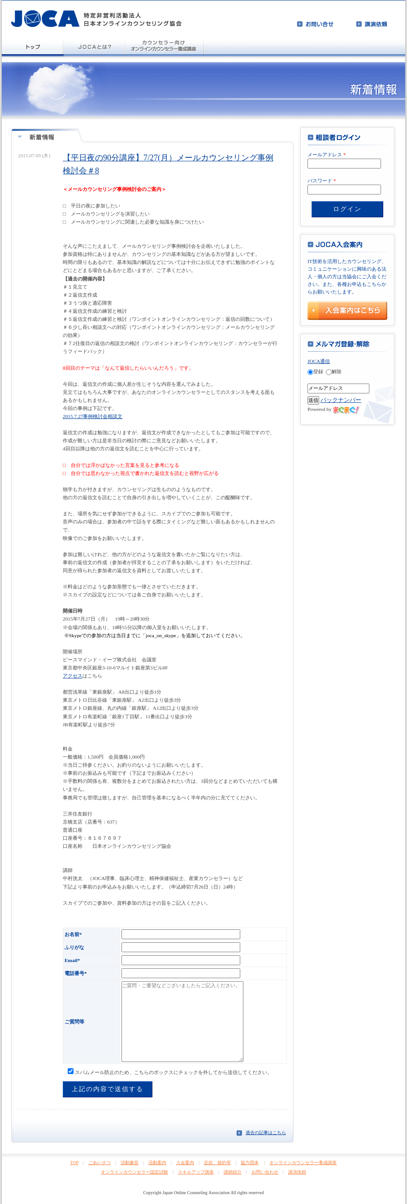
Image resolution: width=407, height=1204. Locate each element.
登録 (315, 371)
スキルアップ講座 (196, 1171)
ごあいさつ (99, 1162)
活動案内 (157, 1162)
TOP (74, 1162)
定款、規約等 (217, 1162)
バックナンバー (340, 400)
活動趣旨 (130, 1162)
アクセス (72, 675)
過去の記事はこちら (266, 1132)
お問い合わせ (264, 1171)
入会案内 (185, 1162)
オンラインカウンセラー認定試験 (134, 1171)
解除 (334, 371)
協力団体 (250, 1162)
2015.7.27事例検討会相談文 (92, 416)
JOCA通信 (318, 361)
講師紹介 (233, 1171)
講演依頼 (297, 1171)
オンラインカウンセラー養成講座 (303, 1162)
